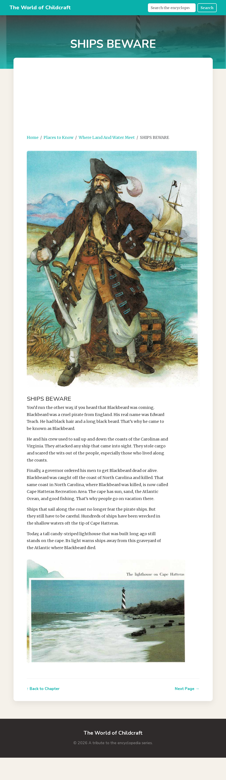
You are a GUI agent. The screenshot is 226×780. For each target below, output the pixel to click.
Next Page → (187, 688)
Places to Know (58, 137)
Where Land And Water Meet (107, 137)
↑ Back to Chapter (43, 688)
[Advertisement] (118, 100)
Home (33, 137)
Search (207, 8)
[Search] (172, 7)
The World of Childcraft (40, 7)
